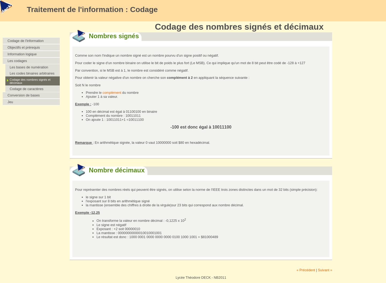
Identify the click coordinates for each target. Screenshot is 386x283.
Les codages (17, 61)
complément (112, 93)
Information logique (22, 54)
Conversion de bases (24, 95)
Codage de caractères (26, 89)
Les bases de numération (29, 67)
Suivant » (325, 270)
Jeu (10, 102)
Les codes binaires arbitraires (32, 73)
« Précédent (305, 270)
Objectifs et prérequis (24, 47)
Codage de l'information (26, 41)
